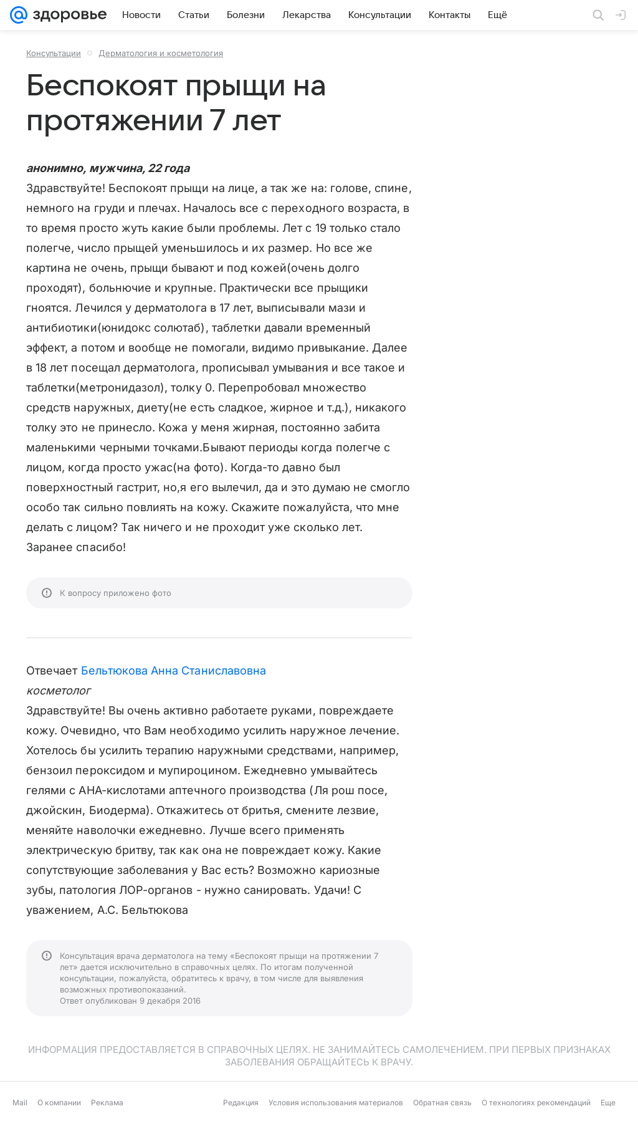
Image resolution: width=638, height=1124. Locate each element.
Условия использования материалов (336, 1102)
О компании (59, 1102)
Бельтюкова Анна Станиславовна (174, 670)
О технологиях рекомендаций (536, 1102)
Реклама (107, 1102)
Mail (19, 1102)
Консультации (53, 53)
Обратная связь (442, 1102)
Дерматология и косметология (160, 53)
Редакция (241, 1102)
